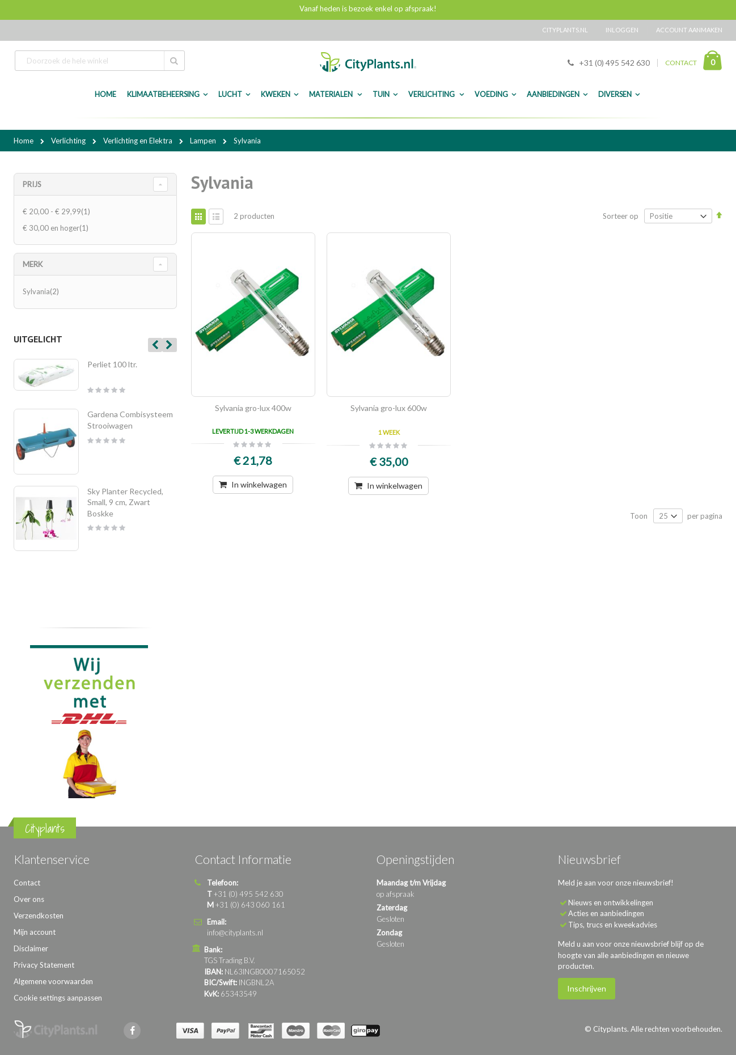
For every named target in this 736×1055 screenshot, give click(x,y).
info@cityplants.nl (235, 932)
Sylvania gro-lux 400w (253, 408)
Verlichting (432, 94)
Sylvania (42, 291)
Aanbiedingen (553, 94)
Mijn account (35, 932)
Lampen (204, 140)
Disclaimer (31, 948)
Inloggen (622, 29)
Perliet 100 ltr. (112, 364)
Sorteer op (620, 216)
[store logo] (368, 62)
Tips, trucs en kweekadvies (612, 924)
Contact (27, 882)
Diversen (615, 94)
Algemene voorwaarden (53, 981)
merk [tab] (33, 264)
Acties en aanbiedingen (606, 913)
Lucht (230, 94)
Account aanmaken (689, 29)
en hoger (57, 227)
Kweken (275, 94)
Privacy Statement (44, 964)
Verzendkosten (39, 915)
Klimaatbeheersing (163, 94)
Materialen (331, 94)
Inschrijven (586, 988)
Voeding (491, 94)
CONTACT (681, 62)
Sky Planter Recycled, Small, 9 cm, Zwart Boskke (125, 502)
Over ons (29, 899)
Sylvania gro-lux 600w (388, 408)
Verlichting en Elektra (138, 140)
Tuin (381, 94)
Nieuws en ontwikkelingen (610, 902)
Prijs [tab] (32, 184)
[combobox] (100, 60)
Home (24, 140)
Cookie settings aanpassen (58, 997)
